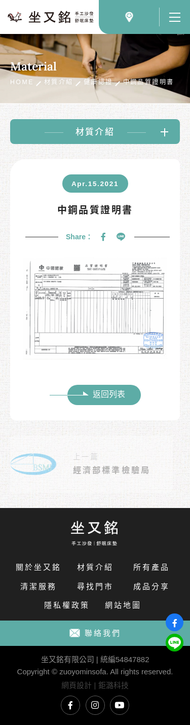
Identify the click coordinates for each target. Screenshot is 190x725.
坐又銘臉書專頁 (70, 705)
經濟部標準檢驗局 (106, 470)
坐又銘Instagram (95, 705)
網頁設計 (76, 685)
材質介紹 (58, 82)
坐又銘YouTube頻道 (119, 705)
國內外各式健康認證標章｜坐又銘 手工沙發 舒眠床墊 (50, 17)
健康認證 (98, 82)
